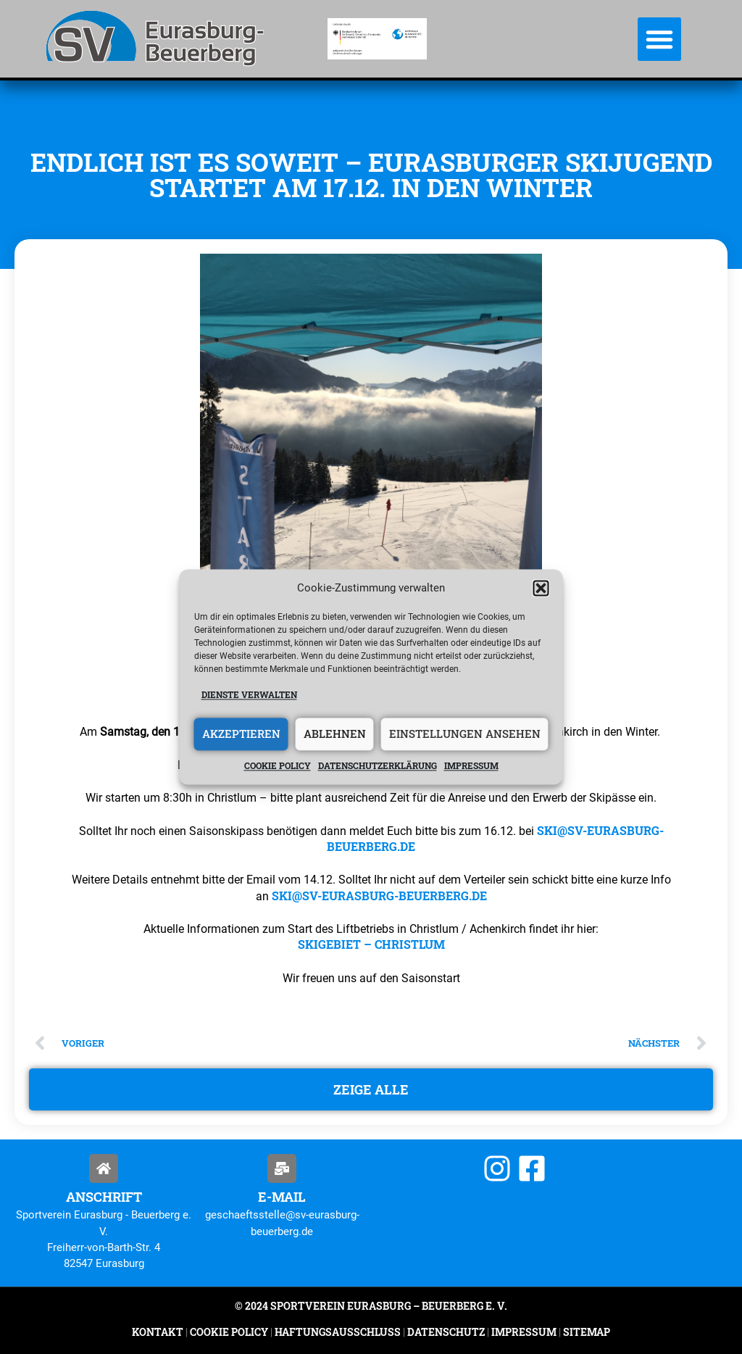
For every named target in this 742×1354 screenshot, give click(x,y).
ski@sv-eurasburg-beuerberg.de (379, 895)
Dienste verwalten (249, 695)
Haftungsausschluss (338, 1332)
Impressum (471, 765)
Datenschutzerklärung (377, 765)
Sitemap (585, 1332)
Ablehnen (335, 734)
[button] (541, 588)
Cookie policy (277, 765)
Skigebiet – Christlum (371, 944)
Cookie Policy (229, 1332)
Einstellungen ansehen (465, 734)
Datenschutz (446, 1332)
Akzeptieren (241, 734)
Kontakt (157, 1332)
